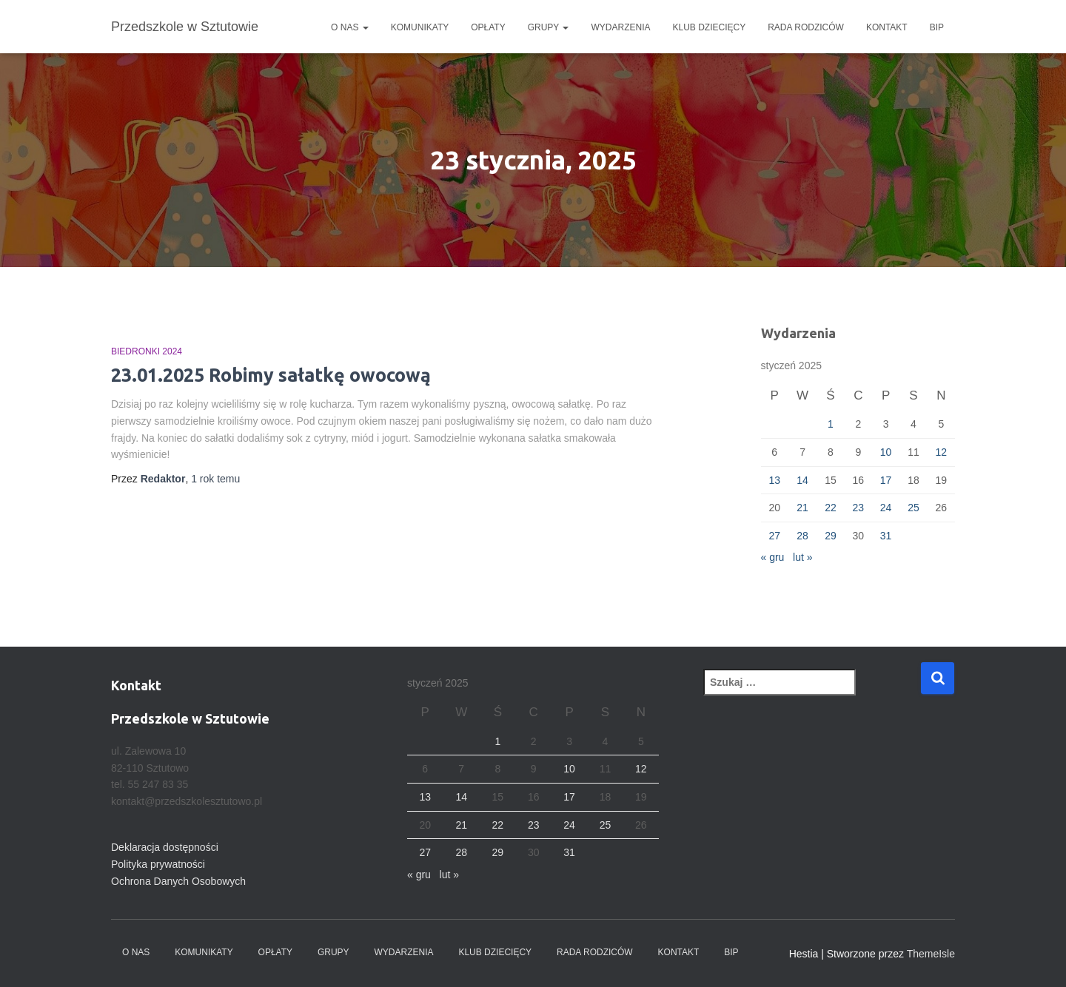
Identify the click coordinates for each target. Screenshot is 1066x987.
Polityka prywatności (158, 864)
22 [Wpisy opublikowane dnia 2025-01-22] (831, 507)
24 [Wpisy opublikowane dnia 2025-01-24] (886, 507)
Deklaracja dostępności (164, 847)
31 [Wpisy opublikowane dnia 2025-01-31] (886, 536)
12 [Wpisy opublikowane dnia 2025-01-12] (942, 452)
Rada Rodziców (806, 27)
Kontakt (887, 27)
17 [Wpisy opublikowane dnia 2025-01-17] (886, 480)
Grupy (548, 27)
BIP (937, 27)
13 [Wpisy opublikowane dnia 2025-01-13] (774, 480)
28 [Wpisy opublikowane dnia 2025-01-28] (802, 536)
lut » (802, 557)
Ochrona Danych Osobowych (178, 881)
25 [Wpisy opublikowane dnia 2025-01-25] (913, 507)
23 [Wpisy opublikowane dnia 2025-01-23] (858, 507)
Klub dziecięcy (709, 27)
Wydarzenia (620, 27)
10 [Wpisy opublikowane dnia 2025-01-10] (886, 452)
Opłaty (488, 27)
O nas (350, 27)
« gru (773, 557)
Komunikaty (420, 27)
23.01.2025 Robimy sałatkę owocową (271, 375)
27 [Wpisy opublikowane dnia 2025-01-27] (774, 536)
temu (215, 479)
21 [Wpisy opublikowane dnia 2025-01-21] (802, 507)
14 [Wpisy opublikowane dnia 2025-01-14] (802, 480)
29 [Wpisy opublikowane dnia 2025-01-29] (831, 536)
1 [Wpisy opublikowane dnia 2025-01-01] (831, 424)
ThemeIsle (931, 954)
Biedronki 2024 (146, 351)
